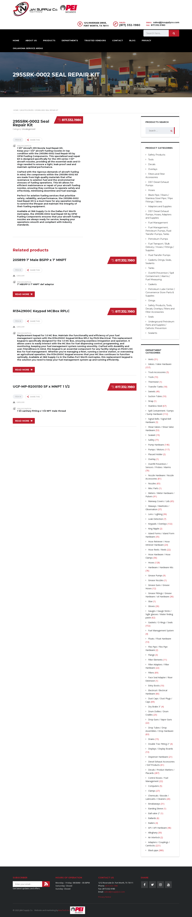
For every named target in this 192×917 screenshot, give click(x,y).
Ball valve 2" (154, 813)
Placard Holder (155, 454)
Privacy (146, 40)
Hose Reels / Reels (157, 549)
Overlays (152, 169)
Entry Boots (154, 685)
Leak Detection (155, 519)
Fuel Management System (161, 630)
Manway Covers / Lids (159, 501)
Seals (151, 316)
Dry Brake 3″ (154, 706)
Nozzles (152, 483)
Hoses (151, 190)
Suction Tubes (155, 396)
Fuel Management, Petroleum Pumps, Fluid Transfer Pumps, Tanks (158, 230)
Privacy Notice (104, 896)
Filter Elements (155, 659)
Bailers (151, 823)
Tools (150, 159)
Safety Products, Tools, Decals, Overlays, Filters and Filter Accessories (160, 308)
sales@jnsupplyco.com (166, 22)
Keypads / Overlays (157, 523)
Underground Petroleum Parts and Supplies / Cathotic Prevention (160, 325)
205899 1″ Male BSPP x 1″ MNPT (39, 258)
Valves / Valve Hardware (159, 364)
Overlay (152, 459)
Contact (117, 40)
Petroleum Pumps (158, 239)
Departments (70, 40)
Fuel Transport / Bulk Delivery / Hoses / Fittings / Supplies (160, 247)
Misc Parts (153, 488)
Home (16, 40)
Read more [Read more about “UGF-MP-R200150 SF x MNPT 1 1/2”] (22, 419)
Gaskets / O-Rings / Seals (160, 622)
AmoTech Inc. (64, 910)
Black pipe (153, 850)
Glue (150, 601)
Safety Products (156, 154)
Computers (153, 786)
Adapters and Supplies (159, 206)
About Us (31, 40)
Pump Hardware (156, 444)
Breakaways (154, 803)
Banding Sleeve (155, 808)
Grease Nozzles (156, 580)
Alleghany (153, 832)
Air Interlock (154, 837)
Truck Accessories (157, 372)
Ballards (152, 818)
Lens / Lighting (155, 514)
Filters (151, 672)
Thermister (153, 381)
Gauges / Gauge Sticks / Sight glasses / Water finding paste (159, 614)
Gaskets (152, 284)
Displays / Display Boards (160, 748)
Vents (151, 359)
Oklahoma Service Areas (28, 48)
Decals (151, 164)
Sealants (152, 333)
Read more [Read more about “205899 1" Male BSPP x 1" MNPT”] (22, 293)
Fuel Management (158, 222)
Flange (151, 654)
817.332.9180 (158, 25)
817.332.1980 (71, 120)
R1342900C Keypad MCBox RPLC (41, 309)
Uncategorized (27, 110)
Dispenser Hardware (158, 756)
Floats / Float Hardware (159, 638)
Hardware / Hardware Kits (160, 567)
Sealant (151, 435)
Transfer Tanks (155, 386)
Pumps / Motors (156, 449)
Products (49, 40)
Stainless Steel (155, 405)
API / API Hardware (157, 827)
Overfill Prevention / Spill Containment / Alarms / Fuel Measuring (160, 276)
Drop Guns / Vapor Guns (160, 719)
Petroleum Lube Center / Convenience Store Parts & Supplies (160, 292)
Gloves (151, 606)
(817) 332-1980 (129, 25)
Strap (150, 401)
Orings (151, 300)
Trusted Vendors (95, 40)
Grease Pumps (155, 575)
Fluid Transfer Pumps (159, 255)
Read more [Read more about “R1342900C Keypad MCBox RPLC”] (22, 368)
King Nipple (153, 528)
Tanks (151, 268)
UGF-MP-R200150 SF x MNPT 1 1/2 (41, 384)
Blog (132, 40)
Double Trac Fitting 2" (159, 743)
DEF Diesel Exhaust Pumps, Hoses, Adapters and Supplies (158, 214)
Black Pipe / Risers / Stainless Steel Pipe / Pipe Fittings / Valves (159, 198)
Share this (33, 139)
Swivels (151, 391)
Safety (151, 439)
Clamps (151, 790)
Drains (151, 739)
